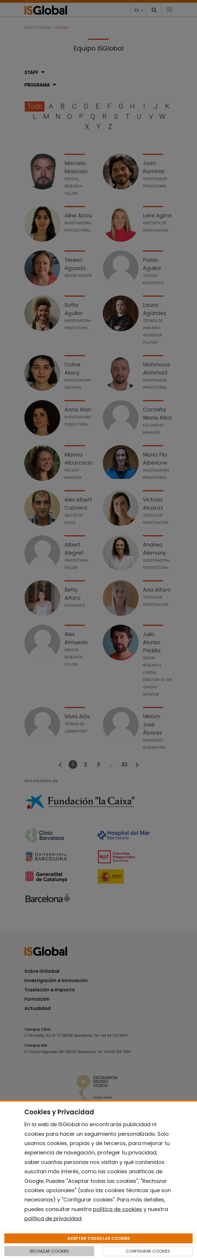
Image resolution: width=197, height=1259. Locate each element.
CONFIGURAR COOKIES (148, 1251)
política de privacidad (52, 1218)
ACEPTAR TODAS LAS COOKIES (98, 1238)
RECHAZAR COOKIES (49, 1251)
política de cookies (117, 1209)
